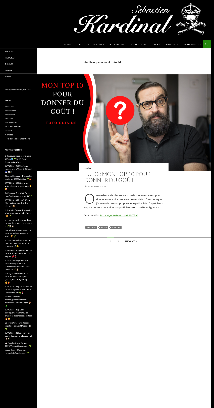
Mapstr (8, 70)
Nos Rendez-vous (118, 44)
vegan (104, 227)
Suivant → (131, 241)
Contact (8, 130)
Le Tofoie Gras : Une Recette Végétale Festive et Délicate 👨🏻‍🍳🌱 (18, 326)
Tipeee (8, 76)
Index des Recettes (191, 44)
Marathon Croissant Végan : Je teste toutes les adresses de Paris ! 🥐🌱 (18, 233)
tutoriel (91, 227)
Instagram (10, 58)
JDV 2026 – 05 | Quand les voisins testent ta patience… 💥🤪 (18, 186)
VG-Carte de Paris (139, 44)
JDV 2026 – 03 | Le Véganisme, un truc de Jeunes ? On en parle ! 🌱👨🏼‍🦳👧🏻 (18, 223)
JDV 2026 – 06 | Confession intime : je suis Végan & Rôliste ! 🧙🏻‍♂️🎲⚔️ (18, 169)
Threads (9, 64)
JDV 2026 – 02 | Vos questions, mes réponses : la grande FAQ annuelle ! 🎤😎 (18, 243)
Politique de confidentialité (18, 138)
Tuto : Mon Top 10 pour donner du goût (117, 176)
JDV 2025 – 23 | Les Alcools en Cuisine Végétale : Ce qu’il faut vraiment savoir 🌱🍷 (18, 289)
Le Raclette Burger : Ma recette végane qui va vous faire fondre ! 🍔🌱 (18, 213)
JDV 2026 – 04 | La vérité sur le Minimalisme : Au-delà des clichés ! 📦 (18, 203)
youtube (116, 227)
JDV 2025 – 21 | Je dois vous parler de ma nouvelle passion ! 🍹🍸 (18, 336)
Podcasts (156, 44)
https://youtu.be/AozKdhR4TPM (119, 215)
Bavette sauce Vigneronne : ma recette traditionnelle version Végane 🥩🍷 (18, 253)
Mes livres (84, 44)
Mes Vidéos (69, 44)
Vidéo (87, 168)
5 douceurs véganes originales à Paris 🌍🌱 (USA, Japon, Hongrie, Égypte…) (18, 159)
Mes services (99, 44)
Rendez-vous (11, 122)
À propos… (171, 44)
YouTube (9, 51)
